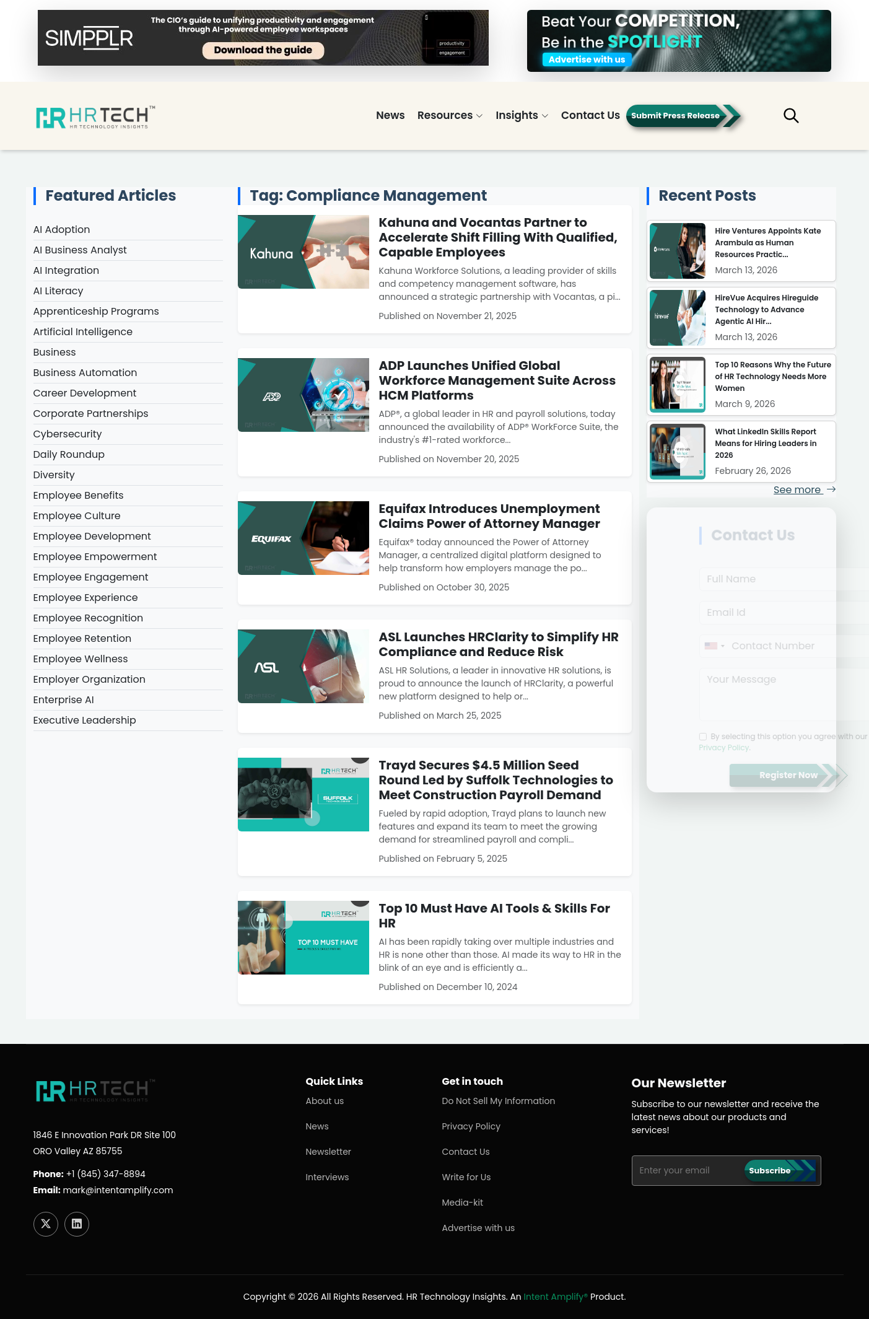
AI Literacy (57, 291)
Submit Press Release (675, 115)
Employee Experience (84, 597)
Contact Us (590, 115)
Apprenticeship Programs (94, 311)
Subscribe (770, 1171)
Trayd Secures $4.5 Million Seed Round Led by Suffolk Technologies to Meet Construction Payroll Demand (496, 780)
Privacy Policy (471, 1126)
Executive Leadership (83, 720)
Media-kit (463, 1202)
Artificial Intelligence (81, 332)
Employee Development (90, 536)
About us (325, 1101)
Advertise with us (478, 1228)
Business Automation (84, 373)
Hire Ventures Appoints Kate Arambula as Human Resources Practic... (768, 243)
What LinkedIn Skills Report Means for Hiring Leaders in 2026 (766, 443)
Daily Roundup (67, 454)
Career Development (83, 393)
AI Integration (65, 270)
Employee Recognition (87, 618)
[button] (800, 121)
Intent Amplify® (556, 1297)
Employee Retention (81, 638)
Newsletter (329, 1152)
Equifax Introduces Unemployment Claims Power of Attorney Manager (489, 516)
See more (805, 490)
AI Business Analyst (78, 250)
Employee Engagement (89, 577)
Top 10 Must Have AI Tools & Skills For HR (495, 916)
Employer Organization (88, 679)
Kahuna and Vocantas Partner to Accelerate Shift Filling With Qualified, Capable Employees (498, 237)
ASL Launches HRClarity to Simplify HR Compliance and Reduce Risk (499, 644)
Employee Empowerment (93, 557)
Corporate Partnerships (89, 413)
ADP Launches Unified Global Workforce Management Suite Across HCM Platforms (497, 380)
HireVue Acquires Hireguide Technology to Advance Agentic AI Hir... (767, 309)
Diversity (52, 475)
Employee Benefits (77, 495)
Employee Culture (75, 516)
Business (53, 352)
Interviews (327, 1177)
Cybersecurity (66, 434)
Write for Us (466, 1177)
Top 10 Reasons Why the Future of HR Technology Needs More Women (773, 376)
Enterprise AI (62, 700)
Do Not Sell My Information (499, 1101)
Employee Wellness (79, 659)
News (390, 115)
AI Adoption (60, 229)
